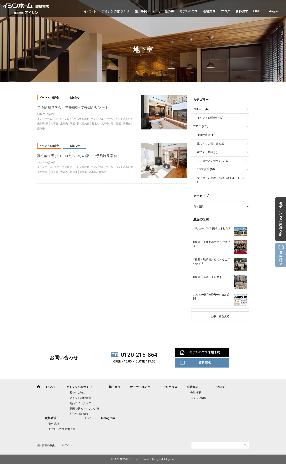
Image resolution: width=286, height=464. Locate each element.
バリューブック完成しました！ (212, 228)
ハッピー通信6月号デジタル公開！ (211, 296)
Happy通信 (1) (205, 134)
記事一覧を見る (220, 316)
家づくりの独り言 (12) (210, 143)
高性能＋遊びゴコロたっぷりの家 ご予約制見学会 (77, 156)
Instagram (273, 11)
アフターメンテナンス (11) (213, 160)
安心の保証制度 (79, 413)
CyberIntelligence (165, 459)
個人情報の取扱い (47, 445)
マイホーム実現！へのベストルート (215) (221, 179)
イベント (90, 11)
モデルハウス (188, 11)
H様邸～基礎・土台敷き (207, 277)
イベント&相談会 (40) (210, 117)
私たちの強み (78, 392)
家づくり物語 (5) (207, 152)
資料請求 (242, 11)
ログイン (67, 445)
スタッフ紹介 (198, 397)
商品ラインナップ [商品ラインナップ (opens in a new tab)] (80, 403)
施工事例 (141, 11)
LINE (256, 11)
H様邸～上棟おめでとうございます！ (211, 243)
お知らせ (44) (201, 109)
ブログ (225, 11)
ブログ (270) (200, 126)
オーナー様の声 (163, 11)
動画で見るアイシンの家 (84, 408)
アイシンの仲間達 (80, 397)
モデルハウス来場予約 (204, 352)
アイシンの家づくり (115, 11)
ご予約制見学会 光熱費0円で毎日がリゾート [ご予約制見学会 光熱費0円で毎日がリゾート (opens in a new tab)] (74, 107)
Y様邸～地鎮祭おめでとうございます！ (211, 261)
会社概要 (195, 392)
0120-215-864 (139, 354)
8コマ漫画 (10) (206, 169)
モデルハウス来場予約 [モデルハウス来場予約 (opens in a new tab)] (61, 429)
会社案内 (209, 11)
